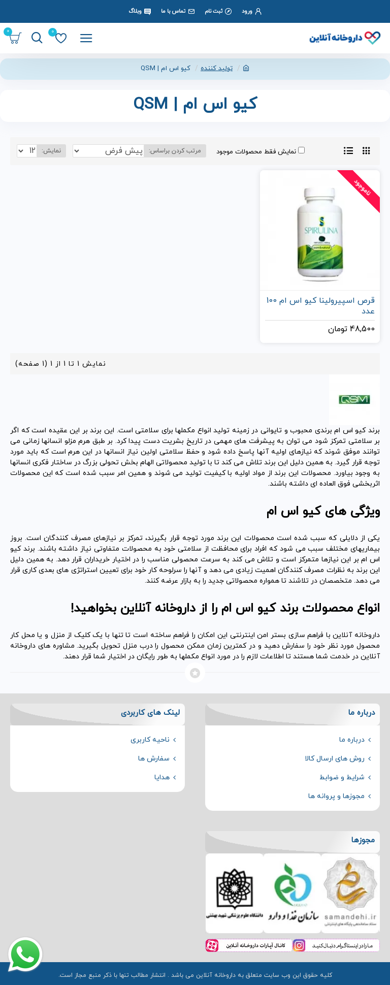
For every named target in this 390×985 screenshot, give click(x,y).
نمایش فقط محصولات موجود (260, 151)
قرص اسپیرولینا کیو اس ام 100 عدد (321, 306)
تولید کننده (217, 68)
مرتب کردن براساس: (175, 151)
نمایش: (51, 151)
